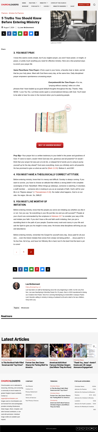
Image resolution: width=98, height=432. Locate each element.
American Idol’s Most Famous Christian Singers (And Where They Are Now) (60, 364)
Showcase (25, 308)
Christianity (54, 360)
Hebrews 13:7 (56, 216)
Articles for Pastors (17, 13)
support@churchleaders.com (9, 398)
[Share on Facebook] (9, 33)
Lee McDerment (27, 28)
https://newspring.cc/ (33, 287)
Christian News (7, 360)
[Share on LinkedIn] (14, 33)
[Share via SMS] (31, 33)
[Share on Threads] (36, 33)
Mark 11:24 (52, 168)
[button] (94, 4)
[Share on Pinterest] (25, 33)
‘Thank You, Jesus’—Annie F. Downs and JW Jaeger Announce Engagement (85, 364)
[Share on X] (4, 33)
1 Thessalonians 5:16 (42, 192)
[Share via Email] (20, 33)
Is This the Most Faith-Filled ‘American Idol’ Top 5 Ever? (13, 363)
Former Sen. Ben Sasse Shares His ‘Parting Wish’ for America (37, 364)
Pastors (5, 13)
